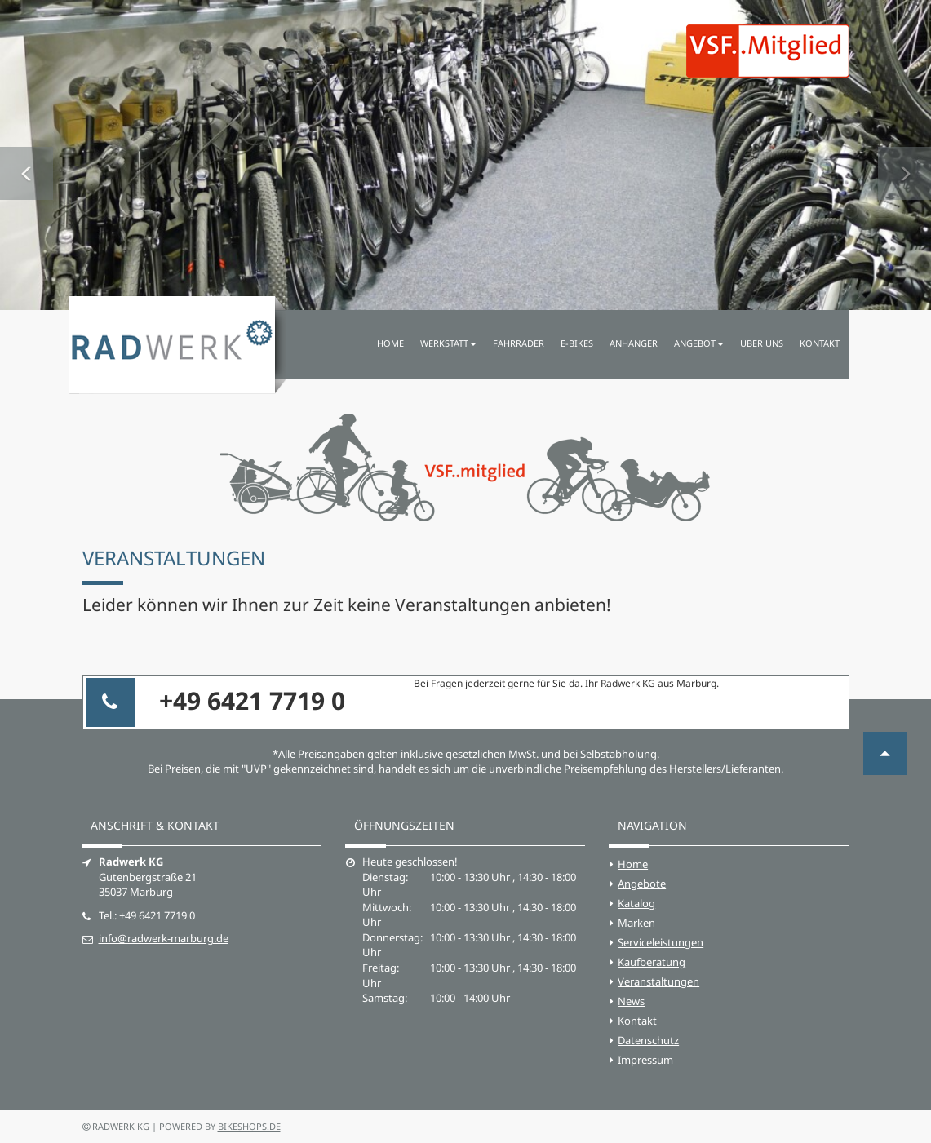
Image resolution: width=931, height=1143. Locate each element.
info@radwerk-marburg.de (163, 938)
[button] (26, 155)
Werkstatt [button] (448, 343)
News (631, 1001)
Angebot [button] (699, 343)
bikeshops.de (249, 1126)
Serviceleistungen (660, 942)
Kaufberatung (651, 962)
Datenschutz (648, 1040)
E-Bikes (577, 343)
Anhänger (634, 343)
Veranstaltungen (658, 981)
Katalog (636, 903)
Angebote (642, 883)
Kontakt (820, 343)
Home (390, 343)
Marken (636, 922)
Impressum (645, 1059)
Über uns (761, 343)
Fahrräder (518, 343)
